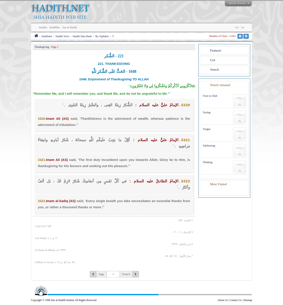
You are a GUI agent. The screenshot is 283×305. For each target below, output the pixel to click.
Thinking (207, 162)
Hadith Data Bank (82, 36)
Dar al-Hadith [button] (69, 27)
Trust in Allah (210, 95)
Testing (206, 112)
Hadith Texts (62, 36)
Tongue (207, 129)
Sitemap (247, 300)
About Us (223, 300)
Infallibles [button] (54, 27)
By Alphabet (102, 36)
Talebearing (209, 145)
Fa (237, 27)
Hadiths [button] (43, 27)
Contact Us (236, 300)
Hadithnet (47, 36)
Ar (242, 27)
